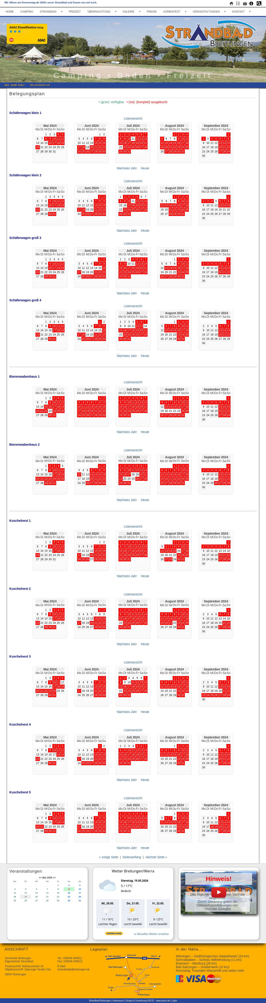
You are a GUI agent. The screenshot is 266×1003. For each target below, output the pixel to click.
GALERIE (128, 11)
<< (40, 877)
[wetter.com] (114, 934)
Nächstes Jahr (127, 168)
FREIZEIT (75, 11)
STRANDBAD (48, 11)
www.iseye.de (163, 1000)
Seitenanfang (132, 857)
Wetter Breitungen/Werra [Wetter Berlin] (133, 871)
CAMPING (26, 11)
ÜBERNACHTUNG (98, 11)
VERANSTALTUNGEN (206, 11)
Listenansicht (133, 118)
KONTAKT (238, 11)
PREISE (152, 11)
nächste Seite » (156, 857)
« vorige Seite (108, 857)
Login (174, 1000)
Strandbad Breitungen (100, 1000)
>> (54, 877)
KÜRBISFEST (171, 11)
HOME (10, 11)
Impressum (118, 1000)
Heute (145, 168)
